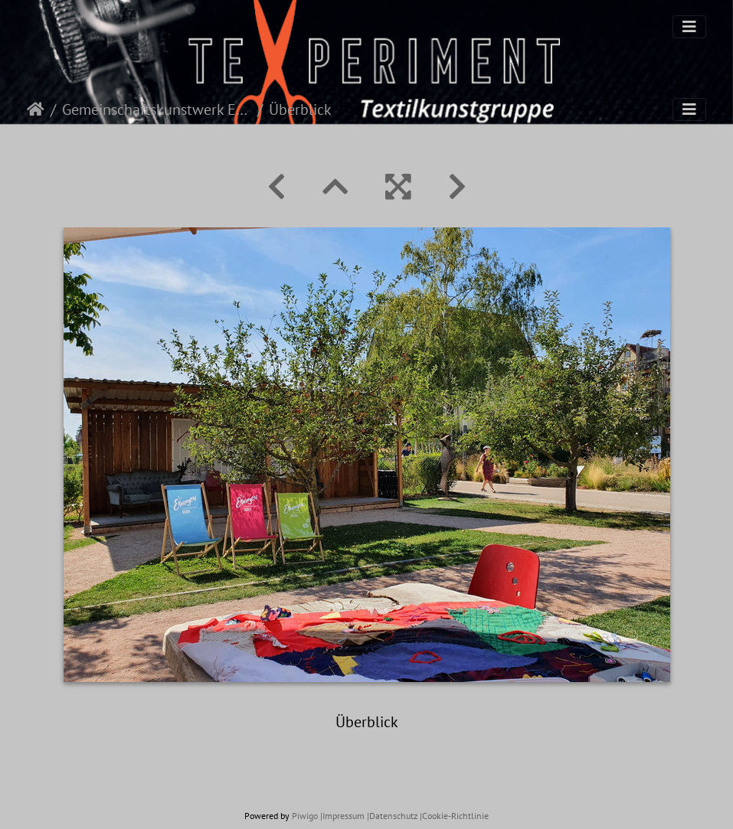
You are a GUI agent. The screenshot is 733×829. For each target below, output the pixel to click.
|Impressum (342, 815)
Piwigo (305, 815)
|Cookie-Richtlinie (454, 815)
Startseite (35, 109)
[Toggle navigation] (689, 26)
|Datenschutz (392, 815)
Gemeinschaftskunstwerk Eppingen (156, 109)
